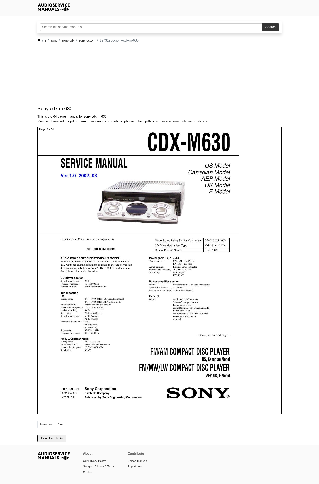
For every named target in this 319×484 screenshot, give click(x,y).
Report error (135, 466)
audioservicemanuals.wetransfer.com (183, 121)
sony (53, 40)
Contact (88, 472)
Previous (46, 424)
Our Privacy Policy (94, 460)
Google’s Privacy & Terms (99, 466)
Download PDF (52, 438)
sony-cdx (67, 40)
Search (270, 27)
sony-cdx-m (87, 40)
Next (61, 424)
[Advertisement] (153, 74)
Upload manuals (137, 460)
